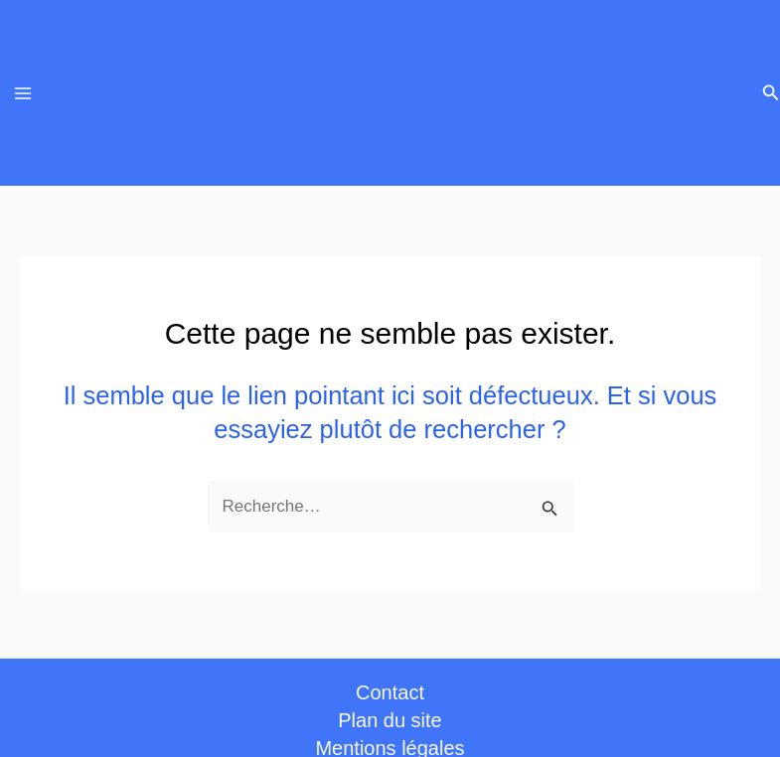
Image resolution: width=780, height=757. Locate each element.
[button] (771, 93)
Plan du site (390, 720)
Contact (390, 692)
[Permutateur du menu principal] (23, 93)
